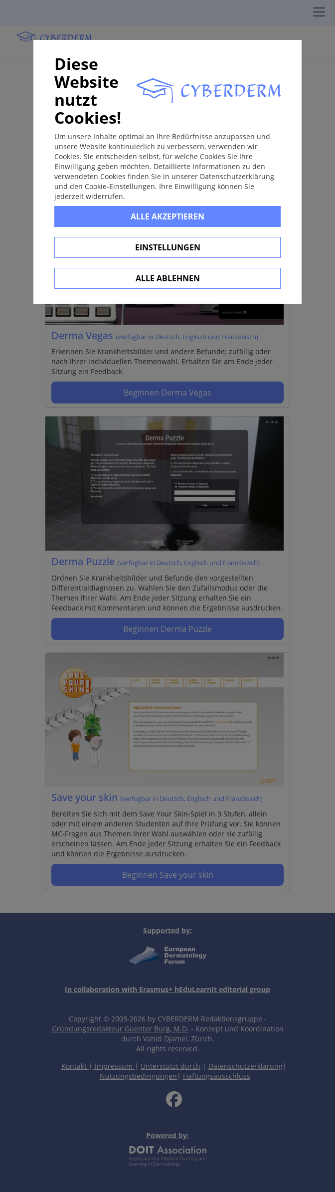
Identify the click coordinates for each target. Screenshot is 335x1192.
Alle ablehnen (168, 278)
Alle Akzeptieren (167, 216)
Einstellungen (167, 247)
